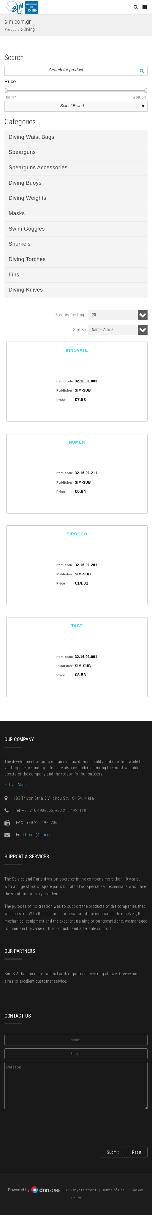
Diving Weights (27, 198)
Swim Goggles (27, 229)
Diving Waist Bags (31, 137)
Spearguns (22, 152)
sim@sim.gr (40, 834)
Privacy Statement (81, 1190)
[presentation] (49, 1126)
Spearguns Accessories (38, 167)
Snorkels (20, 244)
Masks (17, 213)
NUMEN (77, 442)
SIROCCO (77, 534)
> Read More (15, 784)
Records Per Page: (71, 315)
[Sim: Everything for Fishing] (21, 7)
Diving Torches (27, 259)
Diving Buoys (25, 183)
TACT (77, 625)
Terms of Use (113, 1190)
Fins (14, 275)
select (143, 106)
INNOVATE (77, 350)
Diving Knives (26, 290)
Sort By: (80, 329)
